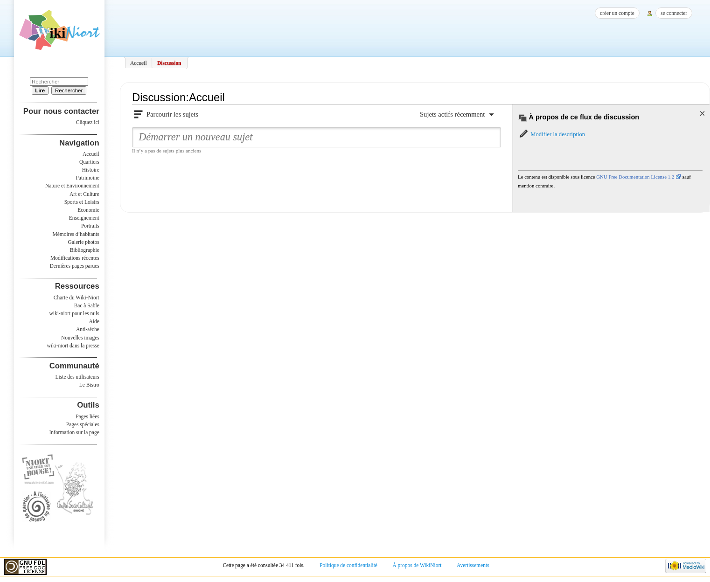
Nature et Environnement (72, 185)
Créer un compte (617, 13)
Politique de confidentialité (348, 565)
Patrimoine (87, 177)
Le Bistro (89, 385)
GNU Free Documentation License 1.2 (635, 177)
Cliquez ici (87, 122)
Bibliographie (84, 250)
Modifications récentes (74, 258)
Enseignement (84, 218)
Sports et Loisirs (81, 202)
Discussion (169, 63)
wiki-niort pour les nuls (74, 313)
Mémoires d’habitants (76, 234)
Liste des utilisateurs (77, 377)
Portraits (90, 226)
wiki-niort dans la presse (73, 345)
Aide (94, 321)
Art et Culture (84, 194)
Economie (88, 210)
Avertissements (473, 565)
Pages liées (87, 416)
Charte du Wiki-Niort (76, 297)
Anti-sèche (87, 329)
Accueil (138, 63)
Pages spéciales (82, 424)
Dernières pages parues (74, 266)
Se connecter (674, 13)
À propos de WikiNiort (417, 565)
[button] (551, 134)
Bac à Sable (86, 305)
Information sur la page (74, 432)
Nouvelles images (80, 337)
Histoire (90, 170)
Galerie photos (83, 242)
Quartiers (89, 162)
